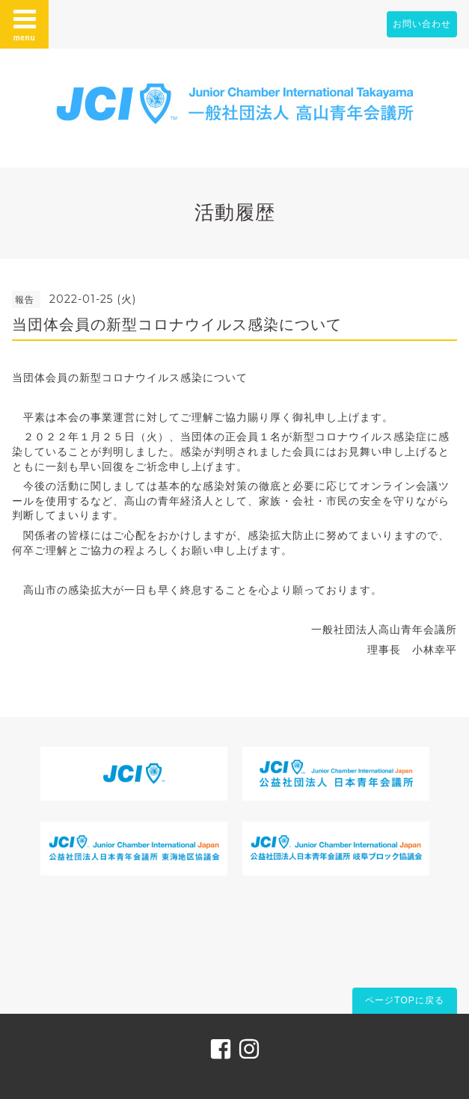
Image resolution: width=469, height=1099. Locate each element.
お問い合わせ (422, 24)
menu (24, 24)
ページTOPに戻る (404, 1000)
